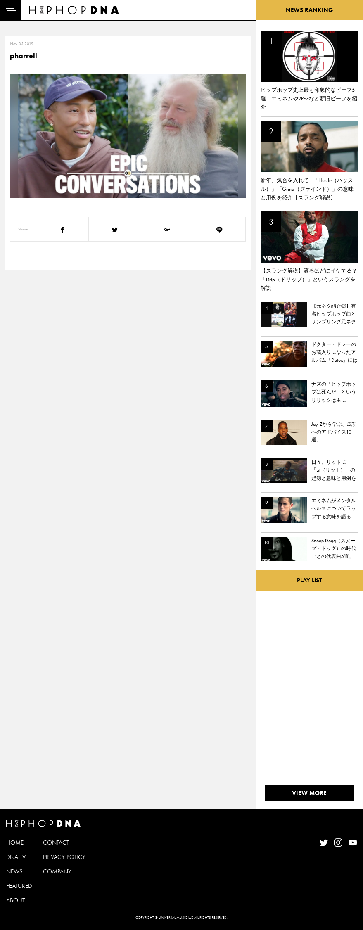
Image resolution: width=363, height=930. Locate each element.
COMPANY (57, 871)
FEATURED (19, 886)
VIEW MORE (309, 793)
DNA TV (16, 857)
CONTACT (56, 842)
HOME (15, 842)
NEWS (14, 871)
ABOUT (15, 900)
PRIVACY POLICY (64, 857)
